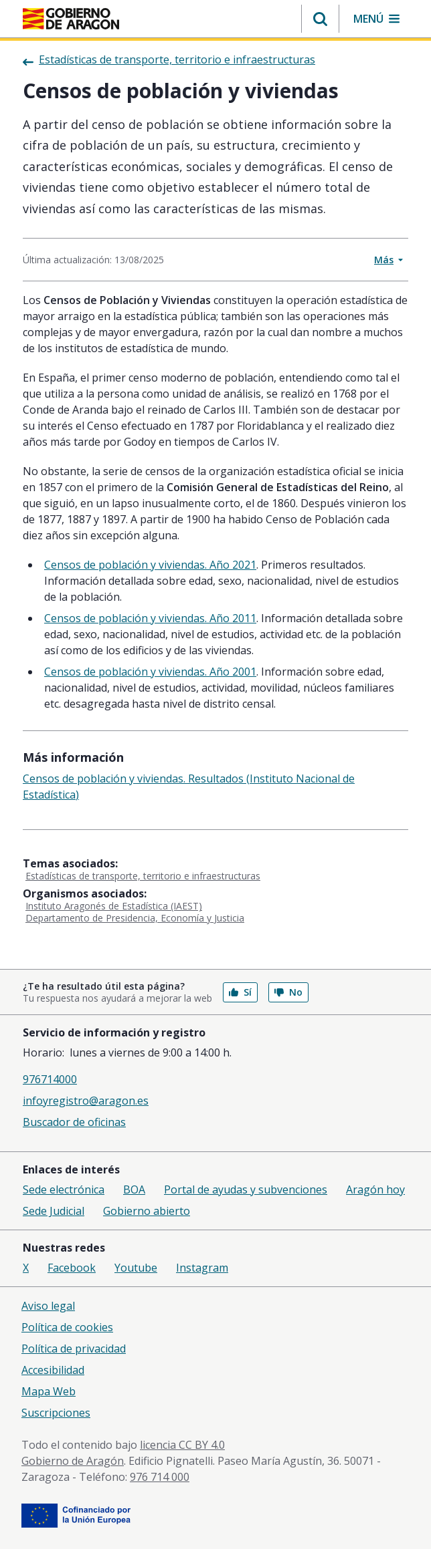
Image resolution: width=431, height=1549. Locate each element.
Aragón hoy (375, 1189)
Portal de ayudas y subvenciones (245, 1189)
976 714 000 (159, 1476)
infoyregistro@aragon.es (86, 1100)
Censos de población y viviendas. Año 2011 (150, 618)
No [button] (288, 992)
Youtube (135, 1267)
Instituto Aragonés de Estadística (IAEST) (113, 905)
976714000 (50, 1079)
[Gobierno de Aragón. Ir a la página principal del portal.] (71, 18)
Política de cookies (67, 1327)
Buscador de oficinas (74, 1122)
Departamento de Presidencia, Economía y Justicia (134, 917)
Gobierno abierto (146, 1211)
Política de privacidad (73, 1348)
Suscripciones (55, 1412)
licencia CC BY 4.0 (182, 1444)
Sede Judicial (53, 1211)
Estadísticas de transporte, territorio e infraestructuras (142, 875)
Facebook (72, 1267)
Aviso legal (48, 1305)
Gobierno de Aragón (72, 1460)
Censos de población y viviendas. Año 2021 (150, 564)
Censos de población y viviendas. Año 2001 (150, 671)
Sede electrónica (63, 1189)
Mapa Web (48, 1391)
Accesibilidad (52, 1370)
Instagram (202, 1267)
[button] (320, 18)
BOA (134, 1189)
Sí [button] (240, 992)
